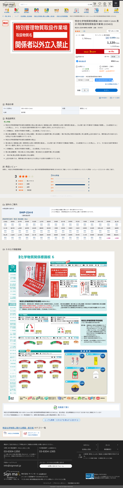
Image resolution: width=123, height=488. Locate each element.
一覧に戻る (7, 16)
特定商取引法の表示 (73, 483)
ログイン (86, 445)
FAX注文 (103, 98)
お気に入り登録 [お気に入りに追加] (113, 31)
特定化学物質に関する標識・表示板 (18, 427)
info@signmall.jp (12, 465)
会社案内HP (43, 474)
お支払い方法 (86, 449)
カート (108, 445)
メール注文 (115, 98)
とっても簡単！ (61, 420)
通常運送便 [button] (82, 61)
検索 (90, 4)
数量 (79, 90)
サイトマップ (47, 483)
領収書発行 (107, 449)
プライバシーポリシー (59, 483)
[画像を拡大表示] (41, 36)
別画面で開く (62, 407)
